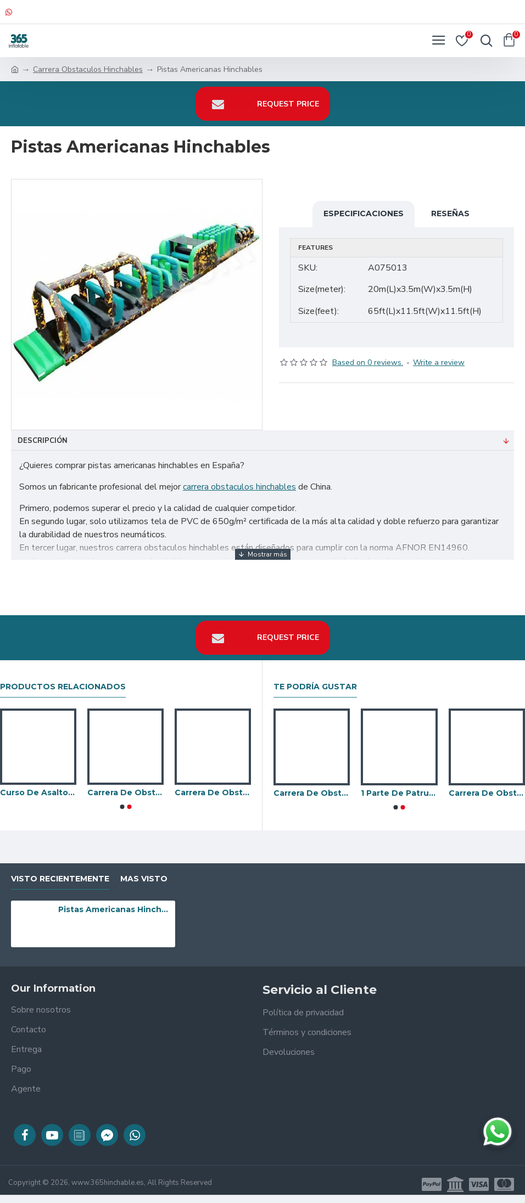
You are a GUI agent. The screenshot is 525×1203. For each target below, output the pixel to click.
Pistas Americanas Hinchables (114, 909)
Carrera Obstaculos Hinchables (88, 69)
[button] (122, 807)
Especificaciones (363, 213)
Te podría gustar (315, 687)
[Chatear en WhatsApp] (497, 1131)
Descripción (43, 441)
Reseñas (450, 213)
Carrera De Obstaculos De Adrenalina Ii (311, 793)
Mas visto (143, 879)
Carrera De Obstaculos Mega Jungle (213, 792)
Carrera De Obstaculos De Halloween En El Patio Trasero (487, 793)
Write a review (439, 362)
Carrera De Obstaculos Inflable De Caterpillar (125, 792)
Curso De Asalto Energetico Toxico (38, 792)
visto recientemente (60, 879)
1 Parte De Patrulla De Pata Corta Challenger (399, 793)
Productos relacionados (63, 687)
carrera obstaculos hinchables (239, 487)
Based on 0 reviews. (367, 362)
